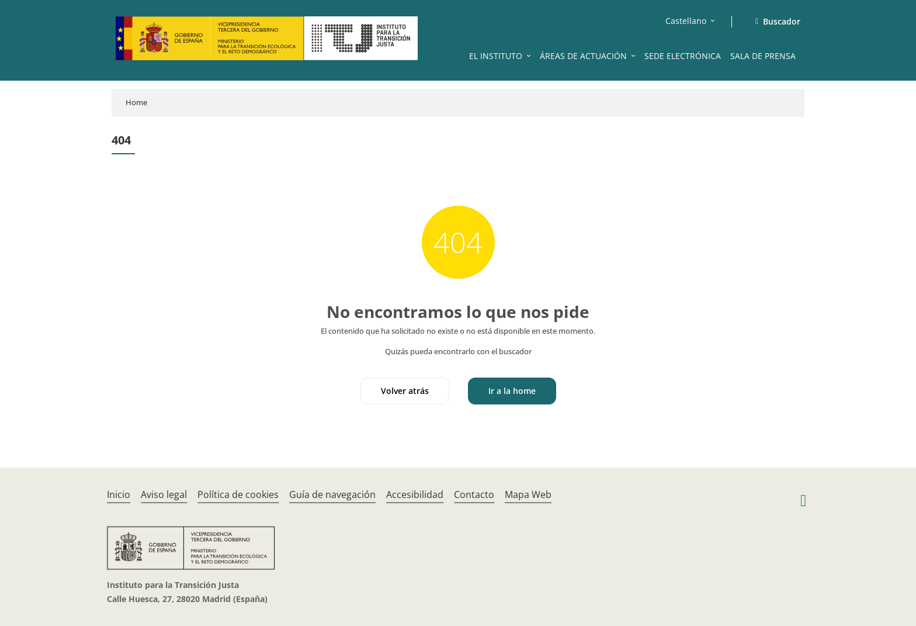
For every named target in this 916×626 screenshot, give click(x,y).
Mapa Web (528, 494)
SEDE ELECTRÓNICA (682, 55)
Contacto (474, 494)
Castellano (685, 20)
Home (136, 102)
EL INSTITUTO (495, 55)
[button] (530, 55)
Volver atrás (405, 390)
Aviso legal (164, 494)
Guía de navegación (332, 494)
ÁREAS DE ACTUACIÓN (583, 55)
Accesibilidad (414, 494)
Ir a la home (512, 390)
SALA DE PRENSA (763, 55)
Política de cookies (238, 494)
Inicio (118, 494)
